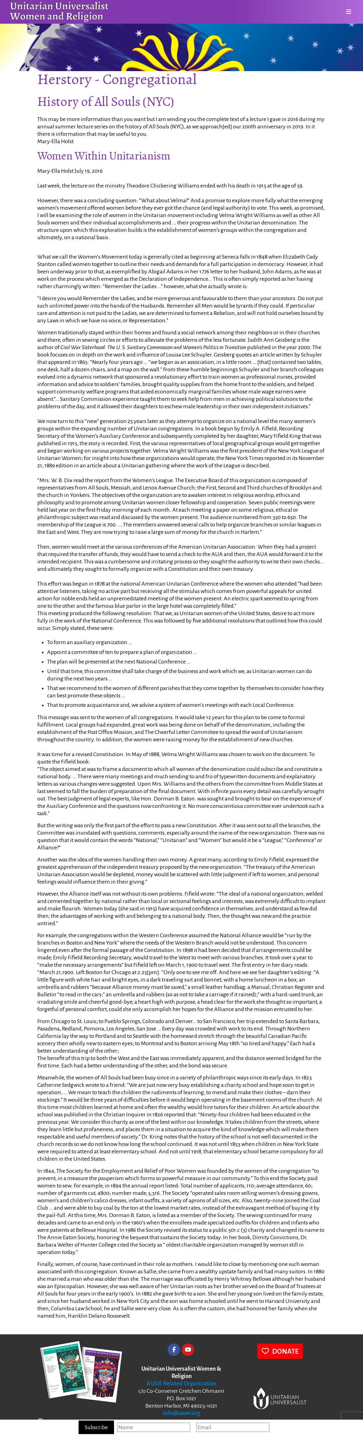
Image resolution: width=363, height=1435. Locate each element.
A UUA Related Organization (181, 1384)
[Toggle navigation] (346, 12)
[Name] (153, 1427)
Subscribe (96, 1427)
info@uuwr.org (181, 1413)
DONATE (280, 1351)
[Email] (232, 1427)
